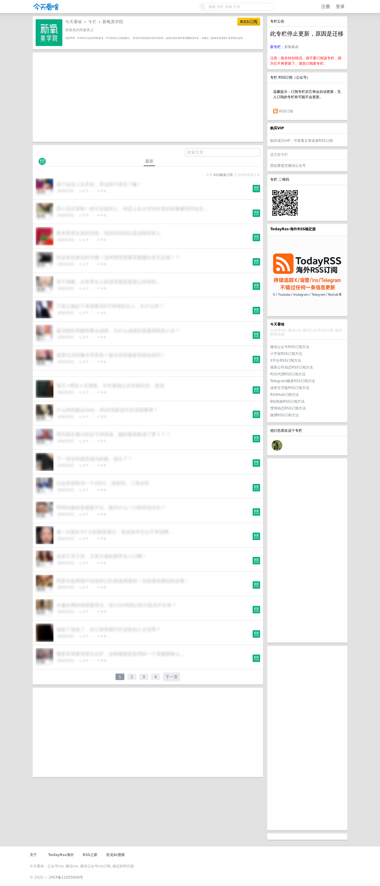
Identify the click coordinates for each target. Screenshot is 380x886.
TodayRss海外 (61, 855)
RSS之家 (90, 855)
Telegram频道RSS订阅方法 (292, 381)
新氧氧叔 (291, 47)
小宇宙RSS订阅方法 (286, 354)
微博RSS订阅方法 (284, 415)
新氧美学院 (112, 21)
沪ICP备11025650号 (66, 877)
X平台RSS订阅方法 (285, 360)
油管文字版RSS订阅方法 (289, 388)
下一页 (171, 676)
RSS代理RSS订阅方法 (287, 374)
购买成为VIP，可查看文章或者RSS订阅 (301, 141)
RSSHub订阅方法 (284, 395)
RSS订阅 (286, 111)
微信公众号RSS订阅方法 (289, 347)
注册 (325, 6)
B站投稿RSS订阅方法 (287, 401)
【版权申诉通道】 (218, 37)
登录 (340, 6)
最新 (149, 161)
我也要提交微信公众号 (288, 165)
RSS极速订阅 (223, 175)
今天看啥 (73, 21)
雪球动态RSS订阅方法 (288, 408)
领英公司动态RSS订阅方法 (291, 367)
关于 (33, 855)
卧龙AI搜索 (115, 855)
